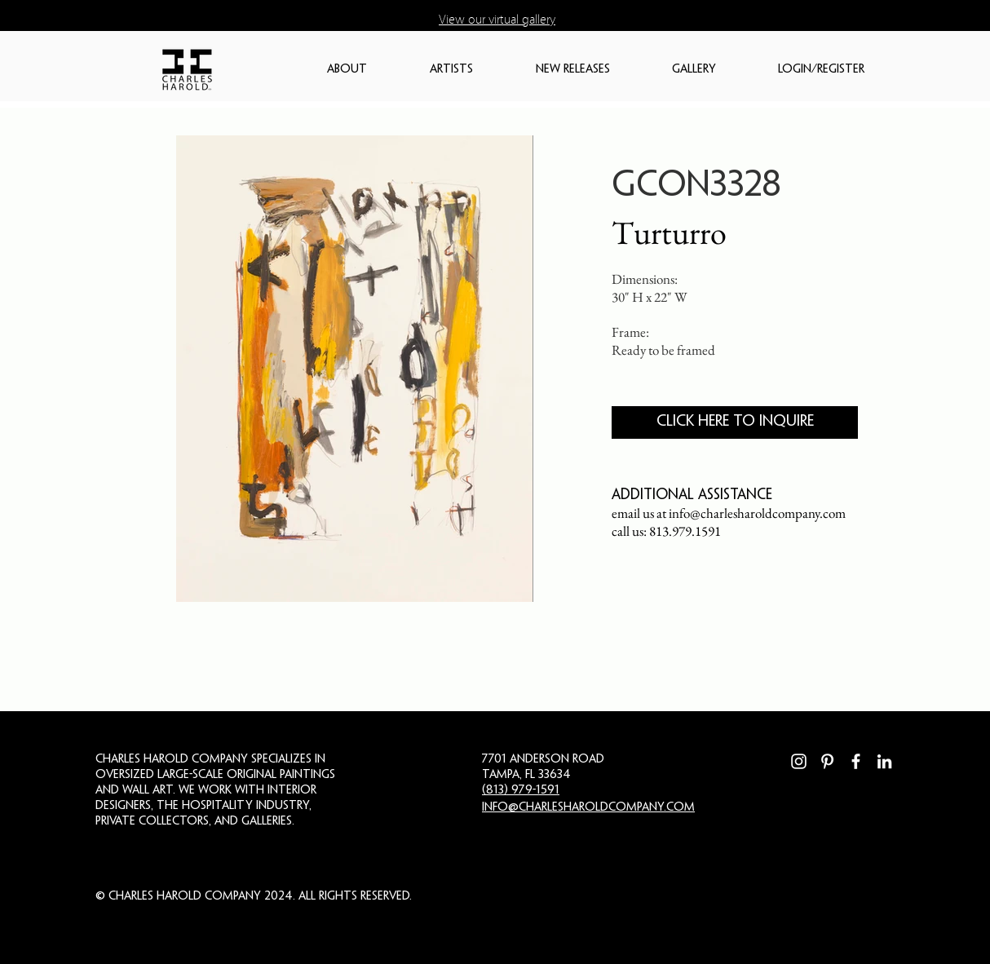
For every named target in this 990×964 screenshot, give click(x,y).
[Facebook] (856, 761)
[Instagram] (799, 761)
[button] (370, 69)
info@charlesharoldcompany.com (757, 513)
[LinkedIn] (884, 761)
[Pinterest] (827, 761)
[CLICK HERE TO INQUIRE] (735, 422)
